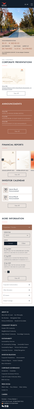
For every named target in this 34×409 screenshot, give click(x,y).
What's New (5, 387)
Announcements (21, 357)
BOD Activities (6, 379)
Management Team (15, 317)
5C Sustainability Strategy (9, 344)
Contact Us (5, 390)
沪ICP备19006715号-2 (18, 401)
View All (16, 93)
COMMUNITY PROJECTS (9, 325)
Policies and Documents (21, 347)
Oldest (23, 243)
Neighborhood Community (9, 331)
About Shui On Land (7, 315)
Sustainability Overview (8, 341)
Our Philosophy (18, 315)
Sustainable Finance (23, 344)
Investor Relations (9, 59)
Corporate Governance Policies (10, 373)
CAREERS (4, 394)
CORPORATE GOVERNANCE (11, 368)
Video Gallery (23, 387)
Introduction (5, 370)
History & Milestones (7, 320)
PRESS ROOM (6, 384)
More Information (6, 363)
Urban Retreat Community (9, 334)
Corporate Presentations (8, 357)
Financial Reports (6, 360)
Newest (10, 243)
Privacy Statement (12, 399)
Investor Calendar (18, 360)
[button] (3, 160)
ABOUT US (5, 312)
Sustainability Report (7, 347)
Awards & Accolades (20, 320)
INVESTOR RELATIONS (9, 354)
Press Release (13, 387)
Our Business (5, 317)
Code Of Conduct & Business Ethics (11, 376)
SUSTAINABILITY (7, 338)
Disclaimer (4, 399)
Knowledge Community (23, 334)
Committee (13, 370)
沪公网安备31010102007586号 (10, 403)
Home (3, 59)
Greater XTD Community (8, 328)
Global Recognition (19, 350)
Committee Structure (7, 350)
